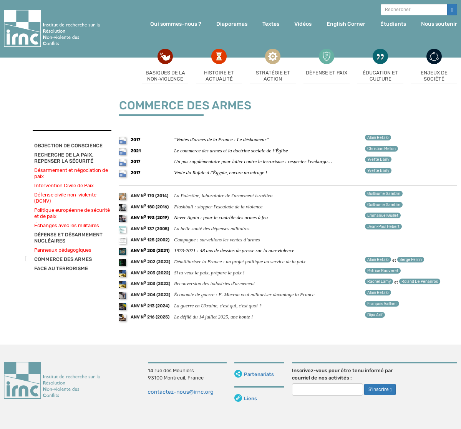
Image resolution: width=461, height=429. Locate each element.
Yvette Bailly (378, 159)
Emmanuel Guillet (382, 215)
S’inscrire (379, 389)
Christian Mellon (381, 149)
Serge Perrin (411, 259)
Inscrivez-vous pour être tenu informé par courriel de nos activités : (342, 374)
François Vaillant (382, 304)
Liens (245, 398)
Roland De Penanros (419, 281)
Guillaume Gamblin (383, 193)
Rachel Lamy (379, 281)
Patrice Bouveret (382, 271)
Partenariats (254, 374)
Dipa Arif (375, 315)
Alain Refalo (378, 137)
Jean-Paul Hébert (383, 226)
